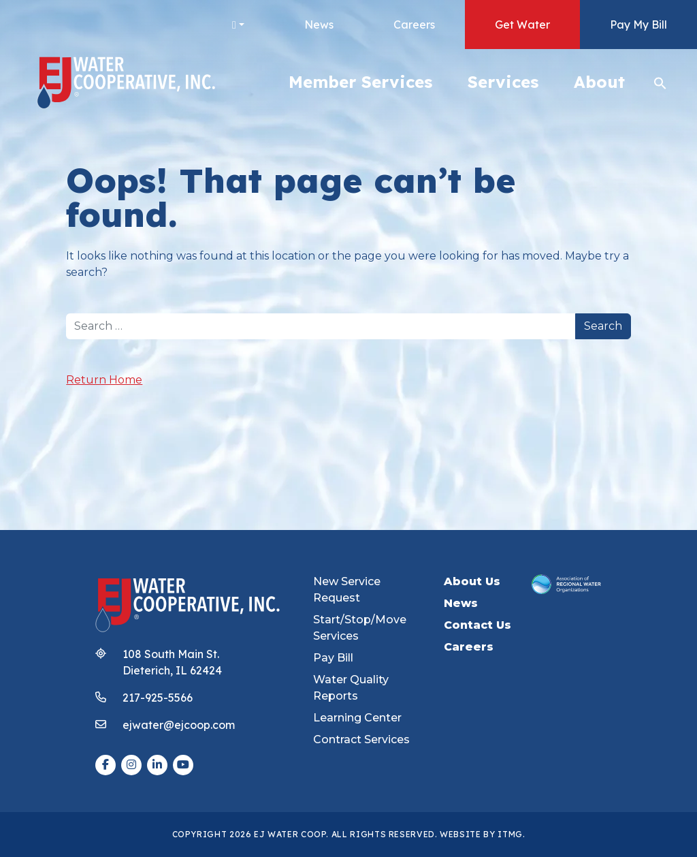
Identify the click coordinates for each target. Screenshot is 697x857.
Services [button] (503, 82)
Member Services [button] (360, 82)
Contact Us (477, 625)
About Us (472, 581)
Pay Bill (333, 657)
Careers (414, 24)
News (319, 24)
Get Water (522, 24)
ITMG (510, 834)
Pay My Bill (638, 24)
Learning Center (357, 717)
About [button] (599, 82)
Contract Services (361, 739)
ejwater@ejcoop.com (179, 725)
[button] (660, 82)
